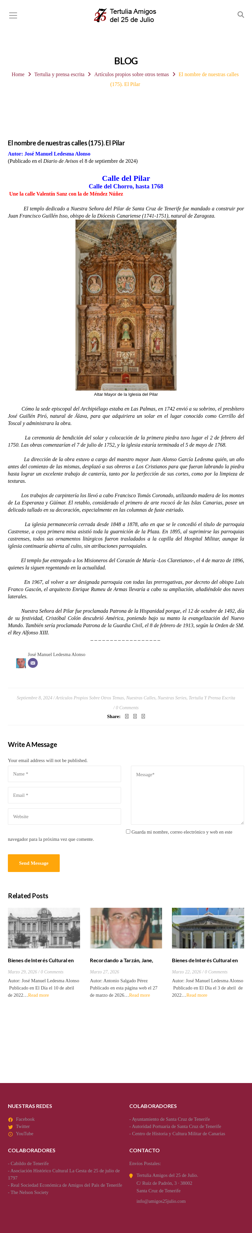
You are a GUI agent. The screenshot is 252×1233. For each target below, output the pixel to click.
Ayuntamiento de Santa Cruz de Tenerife (171, 1119)
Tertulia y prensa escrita (59, 74)
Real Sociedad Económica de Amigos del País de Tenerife (66, 1185)
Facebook (25, 1119)
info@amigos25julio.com (161, 1201)
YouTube (24, 1133)
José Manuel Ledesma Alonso (56, 654)
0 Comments (127, 707)
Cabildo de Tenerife (30, 1163)
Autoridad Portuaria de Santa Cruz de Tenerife (176, 1126)
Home (18, 74)
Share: (113, 716)
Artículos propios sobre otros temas (131, 74)
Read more (38, 995)
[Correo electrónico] (33, 663)
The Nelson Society (29, 1192)
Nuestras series (172, 697)
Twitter (23, 1126)
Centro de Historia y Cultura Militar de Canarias (178, 1133)
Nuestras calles (141, 697)
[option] (44, 953)
